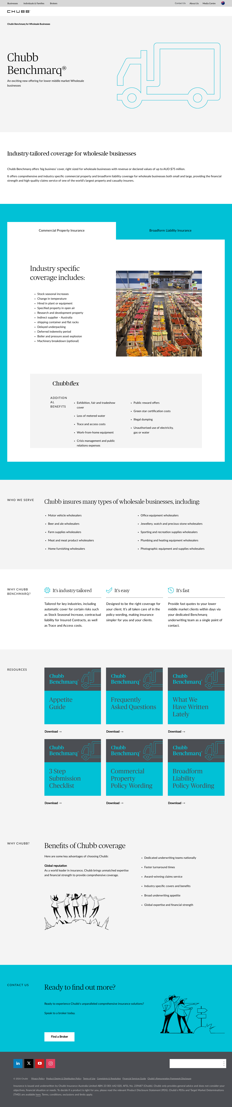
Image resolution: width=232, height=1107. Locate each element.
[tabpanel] (116, 351)
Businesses (12, 3)
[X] (28, 1063)
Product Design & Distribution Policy (63, 1078)
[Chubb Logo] (18, 11)
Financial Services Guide (134, 1078)
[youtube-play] (39, 1063)
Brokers (53, 3)
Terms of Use (89, 1078)
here (38, 1094)
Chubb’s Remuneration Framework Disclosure (169, 1078)
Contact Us (180, 3)
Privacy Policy (38, 1078)
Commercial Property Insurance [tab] (62, 230)
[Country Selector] (223, 3)
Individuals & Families (34, 3)
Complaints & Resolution (109, 1078)
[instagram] (50, 1063)
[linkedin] (17, 1063)
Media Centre (209, 3)
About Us (194, 3)
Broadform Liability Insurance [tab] (170, 230)
